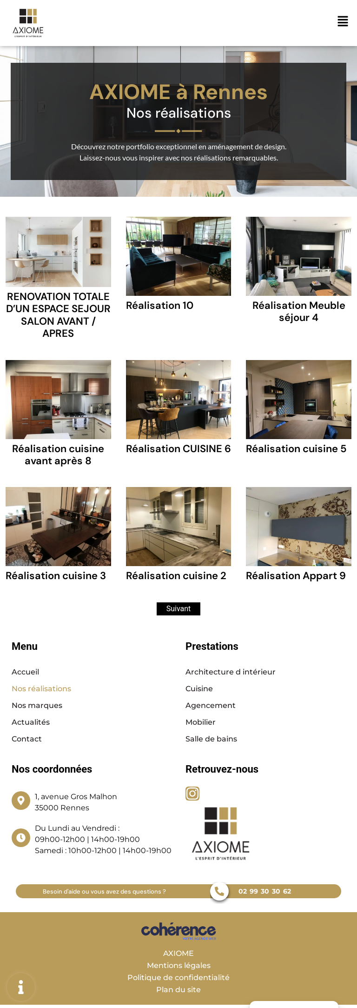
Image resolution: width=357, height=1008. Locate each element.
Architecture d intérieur (230, 672)
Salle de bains (211, 738)
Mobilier (200, 722)
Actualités (31, 722)
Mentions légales (179, 965)
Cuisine (199, 688)
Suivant (178, 608)
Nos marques (37, 705)
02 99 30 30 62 (264, 891)
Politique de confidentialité (178, 977)
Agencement (210, 705)
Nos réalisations (41, 688)
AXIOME (178, 953)
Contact (27, 738)
